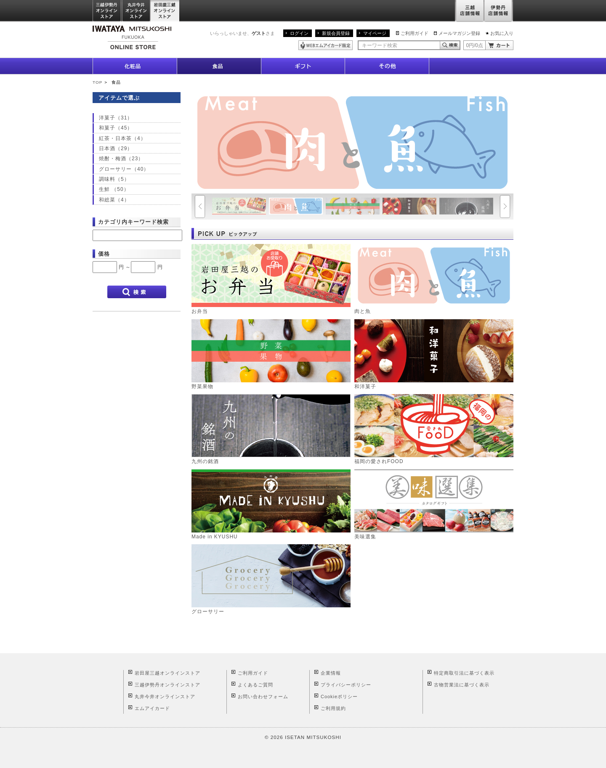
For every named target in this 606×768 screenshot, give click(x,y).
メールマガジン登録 (459, 33)
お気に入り (501, 33)
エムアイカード (152, 708)
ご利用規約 (333, 708)
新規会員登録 (336, 33)
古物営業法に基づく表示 (461, 684)
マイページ (374, 33)
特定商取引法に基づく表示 (464, 672)
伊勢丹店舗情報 (498, 11)
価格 (104, 254)
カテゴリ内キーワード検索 (133, 222)
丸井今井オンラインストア (136, 11)
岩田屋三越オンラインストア (165, 11)
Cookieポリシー (339, 696)
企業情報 (331, 672)
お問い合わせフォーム (263, 696)
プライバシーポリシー (346, 684)
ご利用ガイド (414, 33)
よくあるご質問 (255, 684)
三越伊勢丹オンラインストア (107, 11)
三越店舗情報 (469, 11)
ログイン (299, 33)
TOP (97, 82)
